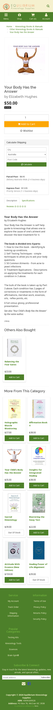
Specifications (28, 200)
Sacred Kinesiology (11, 518)
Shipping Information (13, 614)
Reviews (16, 206)
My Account (13, 601)
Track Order (13, 607)
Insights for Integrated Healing (35, 472)
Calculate (26, 164)
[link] (29, 683)
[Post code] (26, 159)
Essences (13, 649)
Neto (36, 706)
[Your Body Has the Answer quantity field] (26, 117)
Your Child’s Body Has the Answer (14, 471)
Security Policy (39, 619)
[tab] (12, 201)
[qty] (26, 149)
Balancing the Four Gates (12, 363)
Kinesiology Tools (13, 643)
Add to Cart (26, 124)
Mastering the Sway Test (36, 518)
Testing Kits (13, 637)
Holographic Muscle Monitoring (11, 425)
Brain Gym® (13, 655)
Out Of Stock (14, 532)
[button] (26, 131)
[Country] (26, 154)
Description (12, 200)
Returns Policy (39, 613)
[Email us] (23, 683)
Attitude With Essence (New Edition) (12, 567)
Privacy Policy (39, 607)
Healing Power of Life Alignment (38, 565)
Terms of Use (40, 601)
